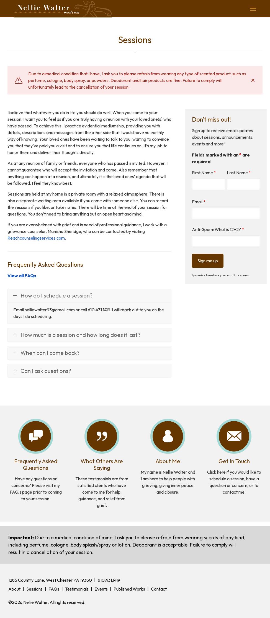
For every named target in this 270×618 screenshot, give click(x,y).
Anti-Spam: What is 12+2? (218, 229)
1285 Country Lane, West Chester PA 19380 (50, 580)
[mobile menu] (253, 8)
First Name (204, 172)
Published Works (129, 589)
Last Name (239, 172)
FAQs (53, 589)
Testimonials (77, 589)
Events (101, 589)
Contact (159, 589)
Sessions (34, 589)
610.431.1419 (109, 580)
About (14, 589)
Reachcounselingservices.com (36, 238)
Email (198, 201)
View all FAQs (21, 275)
